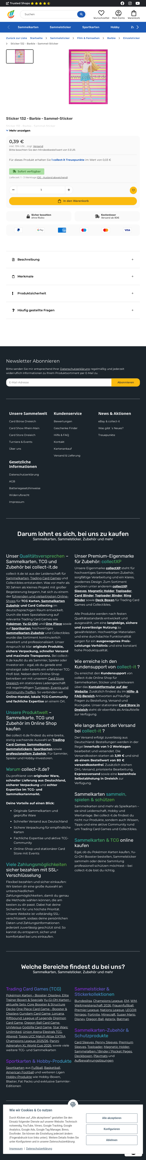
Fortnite (94, 1014)
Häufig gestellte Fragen (33, 310)
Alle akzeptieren (111, 1118)
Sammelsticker (60, 27)
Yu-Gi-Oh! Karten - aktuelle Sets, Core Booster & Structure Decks (38, 1004)
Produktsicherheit (29, 293)
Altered (11, 1036)
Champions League (108, 1001)
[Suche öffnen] (81, 14)
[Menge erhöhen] (69, 190)
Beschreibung (26, 259)
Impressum (16, 502)
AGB (12, 481)
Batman (123, 1019)
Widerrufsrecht (19, 495)
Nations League (112, 1010)
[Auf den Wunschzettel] (133, 190)
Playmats (101, 1056)
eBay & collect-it (109, 421)
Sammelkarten (28, 27)
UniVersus (13, 1027)
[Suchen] (53, 14)
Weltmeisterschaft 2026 (93, 1005)
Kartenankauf (63, 448)
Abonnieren (125, 382)
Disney (80, 1019)
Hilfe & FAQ (61, 435)
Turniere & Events (20, 442)
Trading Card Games (45, 578)
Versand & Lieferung (67, 455)
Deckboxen (83, 1056)
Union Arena (32, 1032)
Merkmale (22, 276)
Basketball (52, 1068)
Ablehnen (111, 1140)
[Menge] (41, 190)
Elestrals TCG (52, 1032)
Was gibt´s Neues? (111, 428)
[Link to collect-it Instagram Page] (130, 3)
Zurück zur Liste (16, 38)
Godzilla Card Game (37, 1027)
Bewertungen (63, 421)
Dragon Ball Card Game (42, 1023)
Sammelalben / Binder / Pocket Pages (103, 1051)
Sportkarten (90, 27)
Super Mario (126, 1014)
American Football (20, 1072)
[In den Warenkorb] (73, 201)
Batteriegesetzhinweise (24, 488)
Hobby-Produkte (19, 1077)
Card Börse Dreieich (22, 421)
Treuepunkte (106, 435)
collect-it (126, 667)
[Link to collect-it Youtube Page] (137, 3)
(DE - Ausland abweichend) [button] (52, 177)
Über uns (15, 448)
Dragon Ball (95, 1019)
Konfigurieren (112, 1129)
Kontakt (59, 442)
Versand (38, 146)
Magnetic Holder (116, 1047)
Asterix (110, 1019)
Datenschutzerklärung (75, 369)
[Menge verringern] (13, 190)
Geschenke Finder (66, 428)
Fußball (37, 1068)
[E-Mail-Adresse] (59, 382)
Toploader (94, 1047)
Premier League (87, 1010)
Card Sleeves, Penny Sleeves (96, 1042)
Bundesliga (83, 1001)
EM (126, 1001)
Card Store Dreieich (22, 435)
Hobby (115, 27)
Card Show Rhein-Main (24, 428)
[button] (101, 14)
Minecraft (108, 1014)
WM (133, 1001)
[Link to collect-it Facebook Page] (122, 3)
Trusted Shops (28, 3)
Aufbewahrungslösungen (94, 1060)
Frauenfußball (122, 1005)
